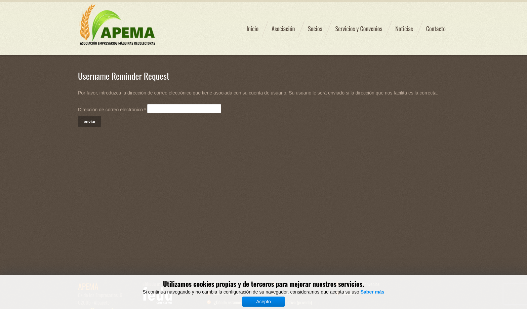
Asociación (283, 28)
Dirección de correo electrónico (112, 109)
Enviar (89, 121)
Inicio (252, 28)
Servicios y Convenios (358, 28)
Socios (315, 28)
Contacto (436, 28)
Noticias (404, 28)
